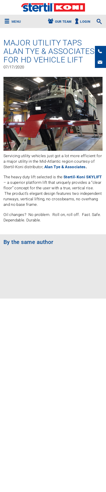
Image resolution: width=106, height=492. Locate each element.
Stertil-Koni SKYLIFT (83, 177)
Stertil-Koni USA (53, 7)
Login (85, 22)
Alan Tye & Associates (65, 167)
